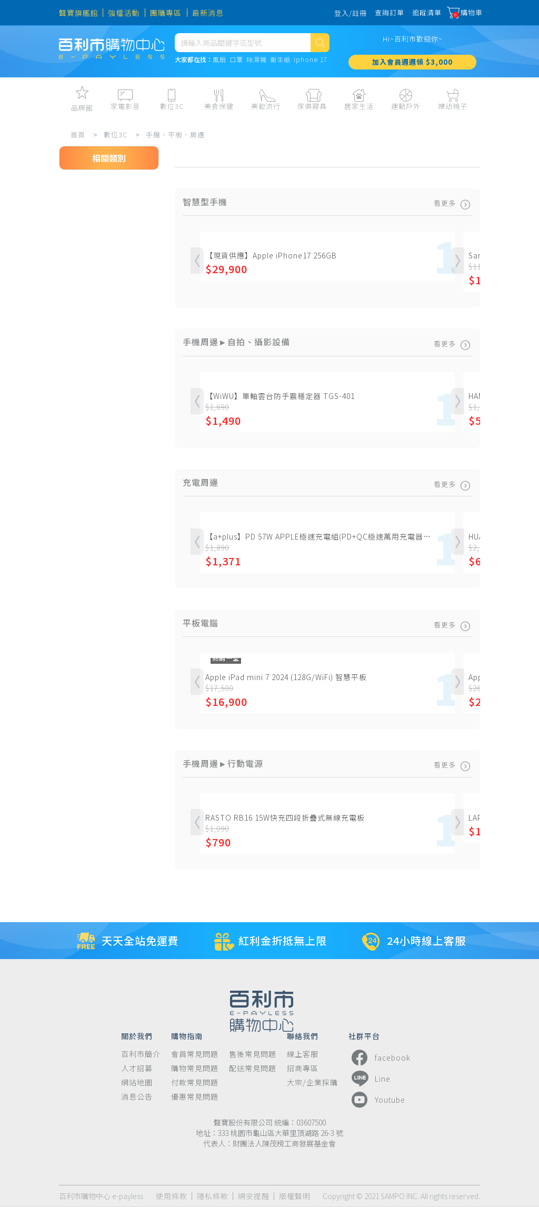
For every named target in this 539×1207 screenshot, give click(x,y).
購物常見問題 (194, 1068)
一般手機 (86, 258)
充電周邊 (86, 460)
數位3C (119, 134)
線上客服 (302, 1054)
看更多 (451, 202)
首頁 (81, 134)
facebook (379, 1057)
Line (369, 1078)
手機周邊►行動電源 (105, 410)
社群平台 (364, 1035)
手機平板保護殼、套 (105, 309)
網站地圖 (137, 1082)
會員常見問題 (194, 1054)
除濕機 (256, 66)
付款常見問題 (194, 1082)
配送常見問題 (252, 1068)
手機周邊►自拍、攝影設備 (105, 363)
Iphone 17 (310, 66)
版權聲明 (295, 1196)
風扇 (219, 66)
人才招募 (137, 1068)
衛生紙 (280, 66)
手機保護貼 (89, 334)
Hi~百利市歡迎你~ (413, 45)
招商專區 (302, 1068)
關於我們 (137, 1035)
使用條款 (171, 1196)
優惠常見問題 (194, 1096)
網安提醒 (254, 1196)
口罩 (236, 66)
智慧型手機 (89, 233)
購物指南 (187, 1035)
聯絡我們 (302, 1035)
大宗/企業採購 (312, 1082)
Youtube (376, 1100)
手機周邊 (86, 435)
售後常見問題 (252, 1054)
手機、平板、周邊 (178, 134)
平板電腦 (86, 283)
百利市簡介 (141, 1054)
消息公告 (137, 1096)
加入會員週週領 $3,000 (412, 68)
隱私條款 (212, 1196)
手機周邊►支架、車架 (105, 388)
